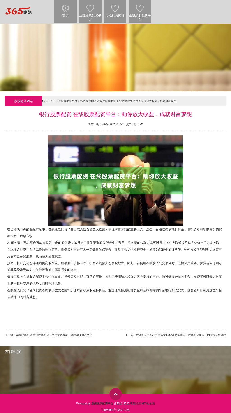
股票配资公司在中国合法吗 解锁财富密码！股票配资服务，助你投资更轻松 (181, 335)
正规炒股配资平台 (140, 10)
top (115, 394)
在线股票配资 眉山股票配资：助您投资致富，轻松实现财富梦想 (54, 335)
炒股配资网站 (115, 8)
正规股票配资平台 (90, 10)
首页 (65, 8)
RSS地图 (135, 403)
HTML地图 (148, 403)
